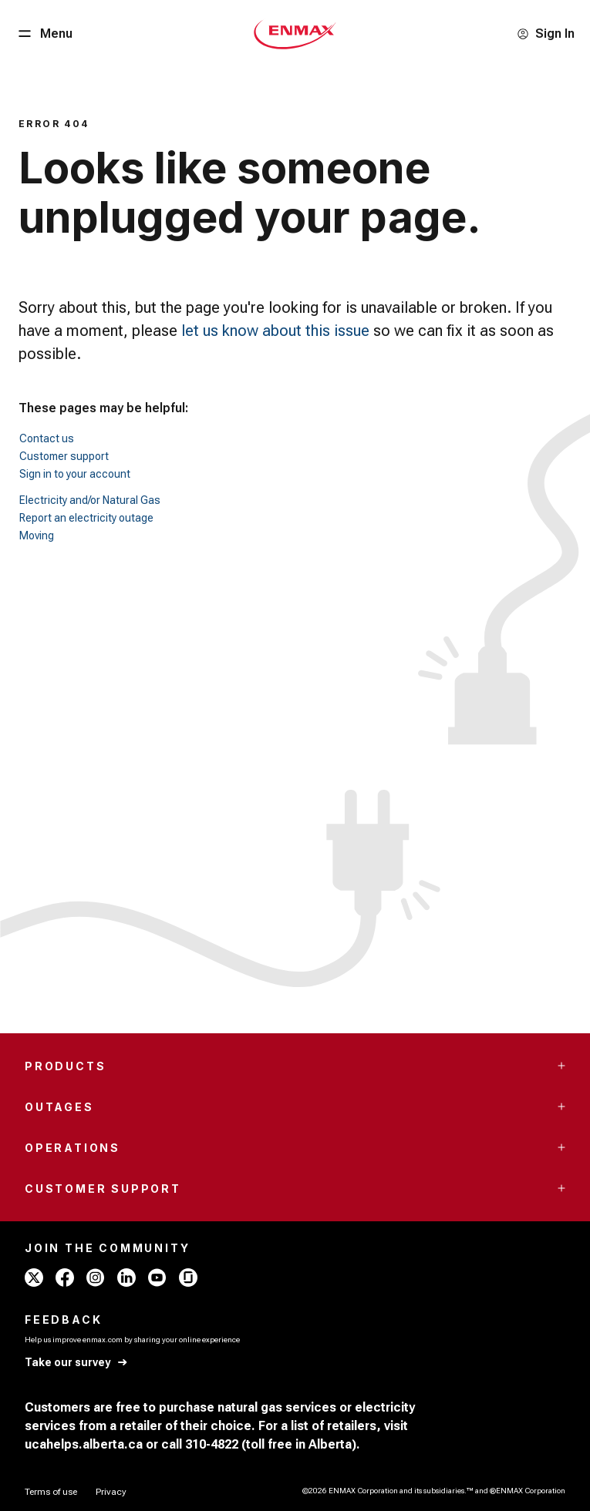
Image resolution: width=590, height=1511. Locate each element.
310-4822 (211, 1444)
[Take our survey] (77, 1362)
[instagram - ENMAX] (95, 1277)
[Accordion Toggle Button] (561, 1065)
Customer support (64, 456)
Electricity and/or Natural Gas (89, 500)
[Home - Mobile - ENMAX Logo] (295, 33)
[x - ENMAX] (34, 1277)
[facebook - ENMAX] (65, 1277)
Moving (36, 535)
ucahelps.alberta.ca (84, 1444)
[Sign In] (546, 34)
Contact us (46, 438)
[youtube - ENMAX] (157, 1277)
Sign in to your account (74, 474)
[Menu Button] (43, 34)
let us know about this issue (275, 330)
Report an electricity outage (86, 518)
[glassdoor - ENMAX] (188, 1277)
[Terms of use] (51, 1492)
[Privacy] (111, 1492)
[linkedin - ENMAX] (126, 1277)
